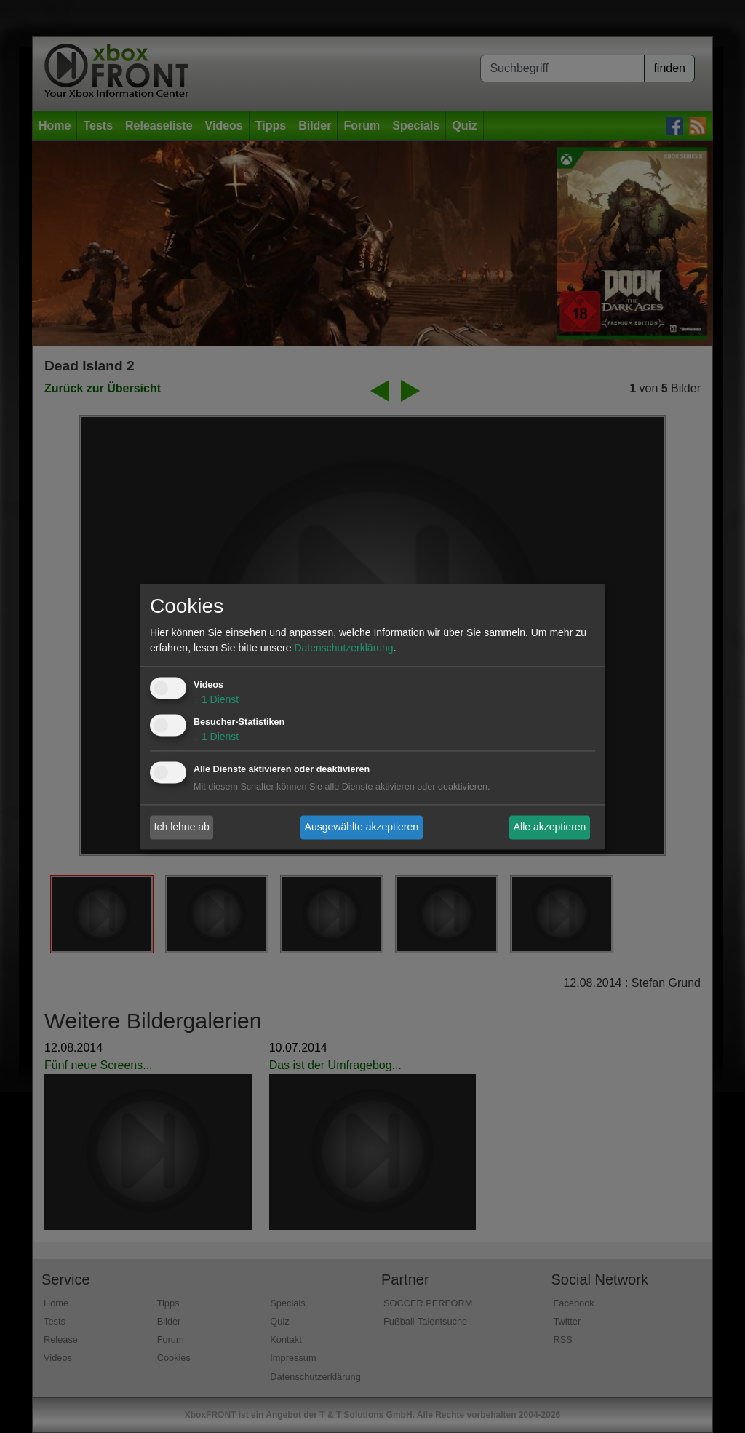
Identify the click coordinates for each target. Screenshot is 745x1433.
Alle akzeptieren (550, 827)
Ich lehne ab (182, 827)
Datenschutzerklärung (343, 648)
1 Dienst (216, 699)
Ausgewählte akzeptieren (361, 827)
